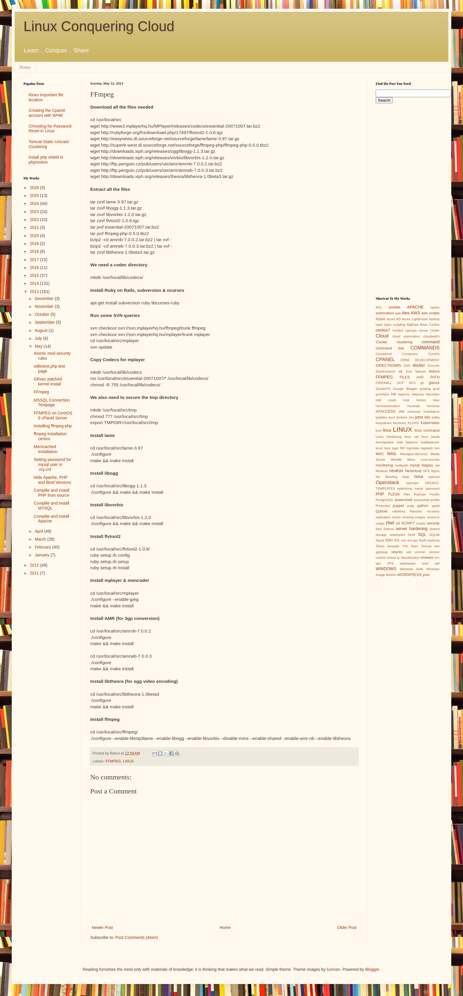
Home (25, 67)
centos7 (383, 330)
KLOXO (413, 423)
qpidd (436, 506)
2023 (35, 211)
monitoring (384, 465)
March (41, 539)
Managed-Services (413, 454)
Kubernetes (430, 423)
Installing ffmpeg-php (53, 426)
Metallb (396, 459)
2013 (35, 291)
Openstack (387, 482)
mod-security (430, 459)
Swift (422, 540)
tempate (393, 546)
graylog (425, 388)
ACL (379, 307)
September (45, 322)
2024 (35, 203)
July (39, 338)
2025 (35, 195)
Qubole (382, 511)
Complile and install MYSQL (51, 505)
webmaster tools (414, 563)
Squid (380, 540)
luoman (333, 969)
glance (434, 383)
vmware (427, 558)
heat (406, 400)
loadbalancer (430, 442)
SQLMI (434, 534)
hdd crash (386, 400)
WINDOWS (386, 568)
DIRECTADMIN (388, 366)
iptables (381, 417)
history (421, 400)
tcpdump (433, 540)
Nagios (427, 465)
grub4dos (382, 394)
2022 (35, 219)
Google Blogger (405, 388)
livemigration (385, 442)
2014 (35, 283)
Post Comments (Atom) (136, 937)
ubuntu (397, 552)
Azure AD (394, 319)
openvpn (412, 483)
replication (383, 517)
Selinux (388, 529)
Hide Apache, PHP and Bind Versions (52, 480)
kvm (379, 430)
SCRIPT (408, 523)
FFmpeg (41, 392)
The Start (410, 546)
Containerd (384, 354)
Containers (410, 354)
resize (396, 517)
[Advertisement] (48, 673)
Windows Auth (411, 569)
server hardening (412, 528)
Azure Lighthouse (415, 319)
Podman (420, 494)
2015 (35, 275)
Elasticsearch (385, 371)
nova (418, 476)
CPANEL (385, 359)
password (432, 488)
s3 (398, 523)
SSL (397, 540)
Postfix (435, 494)
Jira (411, 417)
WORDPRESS (409, 575)
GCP (400, 383)
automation (385, 313)
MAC (380, 454)
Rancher (416, 511)
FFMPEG (113, 761)
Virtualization (410, 557)
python (422, 506)
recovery (433, 511)
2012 (35, 565)
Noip (405, 477)
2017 (35, 259)
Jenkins (401, 417)
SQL (422, 534)
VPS (390, 563)
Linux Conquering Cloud (98, 26)
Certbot (397, 330)
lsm (437, 448)
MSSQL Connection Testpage (52, 402)
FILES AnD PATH (420, 377)
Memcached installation (45, 449)
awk (398, 313)
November (45, 306)
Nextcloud (413, 471)
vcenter (420, 552)
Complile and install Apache (51, 519)
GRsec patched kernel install (48, 381)
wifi (437, 563)
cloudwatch (431, 336)
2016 (35, 267)
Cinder (435, 330)
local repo (383, 448)
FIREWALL (384, 383)
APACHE (415, 307)
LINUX (128, 761)
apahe (435, 307)
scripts (420, 523)
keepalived (383, 423)
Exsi (409, 371)
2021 (35, 227)
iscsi (391, 417)
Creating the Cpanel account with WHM (47, 113)
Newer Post (102, 927)
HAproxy (417, 394)
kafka (436, 417)
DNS (407, 365)
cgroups (411, 330)
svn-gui (412, 540)
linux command (427, 430)
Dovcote (434, 365)
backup (434, 319)
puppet (398, 506)
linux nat (411, 436)
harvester (433, 394)
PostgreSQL (385, 500)
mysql (415, 465)
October (42, 314)
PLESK (394, 494)
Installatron (431, 411)
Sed (379, 529)
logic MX (398, 448)
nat (437, 465)
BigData (412, 324)
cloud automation (406, 336)
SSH (389, 540)
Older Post (347, 927)
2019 (35, 243)
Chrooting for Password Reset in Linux (50, 128)
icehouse (414, 411)
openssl (434, 477)
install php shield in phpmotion (46, 159)
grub (436, 388)
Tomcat (426, 546)
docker (419, 365)
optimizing (404, 488)
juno (419, 417)
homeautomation (388, 406)
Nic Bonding (386, 477)
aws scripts (430, 313)
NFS (426, 471)
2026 (35, 187)
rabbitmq (398, 511)
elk (401, 371)
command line (390, 348)
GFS (412, 383)
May (39, 346)
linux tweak (430, 436)
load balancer (407, 442)
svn (403, 540)
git (422, 383)
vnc (437, 557)
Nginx (435, 471)
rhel (390, 523)
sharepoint (397, 534)
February (43, 547)
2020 (35, 235)
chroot (423, 330)
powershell (403, 500)
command (431, 342)
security (433, 523)
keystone (399, 423)
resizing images (413, 517)
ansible (394, 307)
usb (408, 552)
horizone (433, 406)
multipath (401, 465)
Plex (407, 494)
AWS (415, 313)
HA (393, 394)
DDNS (405, 360)
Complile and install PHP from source (51, 493)
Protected (383, 506)
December (45, 298)
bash (379, 324)
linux (387, 430)
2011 (35, 573)
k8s (427, 417)
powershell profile (427, 500)
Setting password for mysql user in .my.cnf (52, 464)
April (39, 531)
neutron (396, 470)
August (41, 330)
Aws (405, 313)
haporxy (404, 394)
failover (420, 371)
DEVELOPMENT (427, 360)
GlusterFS (383, 388)
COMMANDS (425, 348)
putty (410, 506)
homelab (413, 406)
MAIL (392, 453)
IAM (401, 411)
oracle (418, 488)
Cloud (382, 336)
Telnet (380, 546)
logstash (427, 448)
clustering (404, 342)
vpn (378, 563)
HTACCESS (386, 411)
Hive (436, 400)
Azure (380, 319)
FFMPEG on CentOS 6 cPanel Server (53, 415)
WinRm (391, 575)
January (42, 555)
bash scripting (394, 324)
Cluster (381, 342)
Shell (411, 534)
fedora (434, 371)
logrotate (412, 448)
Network (382, 471)
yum (426, 575)
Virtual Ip (393, 557)
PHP (380, 494)
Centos (434, 324)
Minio (411, 459)
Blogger (372, 969)
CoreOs (434, 354)
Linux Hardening (388, 436)
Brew (424, 324)
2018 (35, 251)
